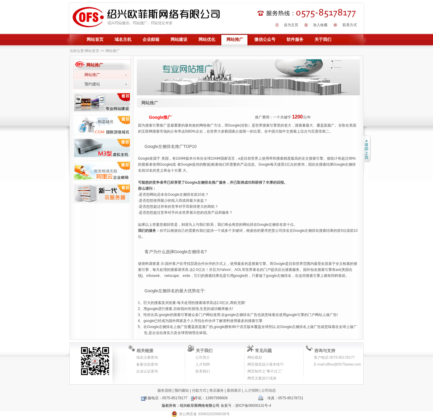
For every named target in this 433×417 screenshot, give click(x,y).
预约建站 (92, 84)
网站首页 (92, 51)
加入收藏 (320, 25)
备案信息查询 (147, 364)
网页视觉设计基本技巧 (265, 364)
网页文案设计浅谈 (261, 378)
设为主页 (291, 25)
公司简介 (202, 357)
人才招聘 (202, 364)
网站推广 (92, 74)
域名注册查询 (147, 357)
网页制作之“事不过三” (264, 371)
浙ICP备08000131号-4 (253, 405)
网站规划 (254, 357)
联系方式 (349, 25)
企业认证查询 (147, 371)
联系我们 (202, 371)
